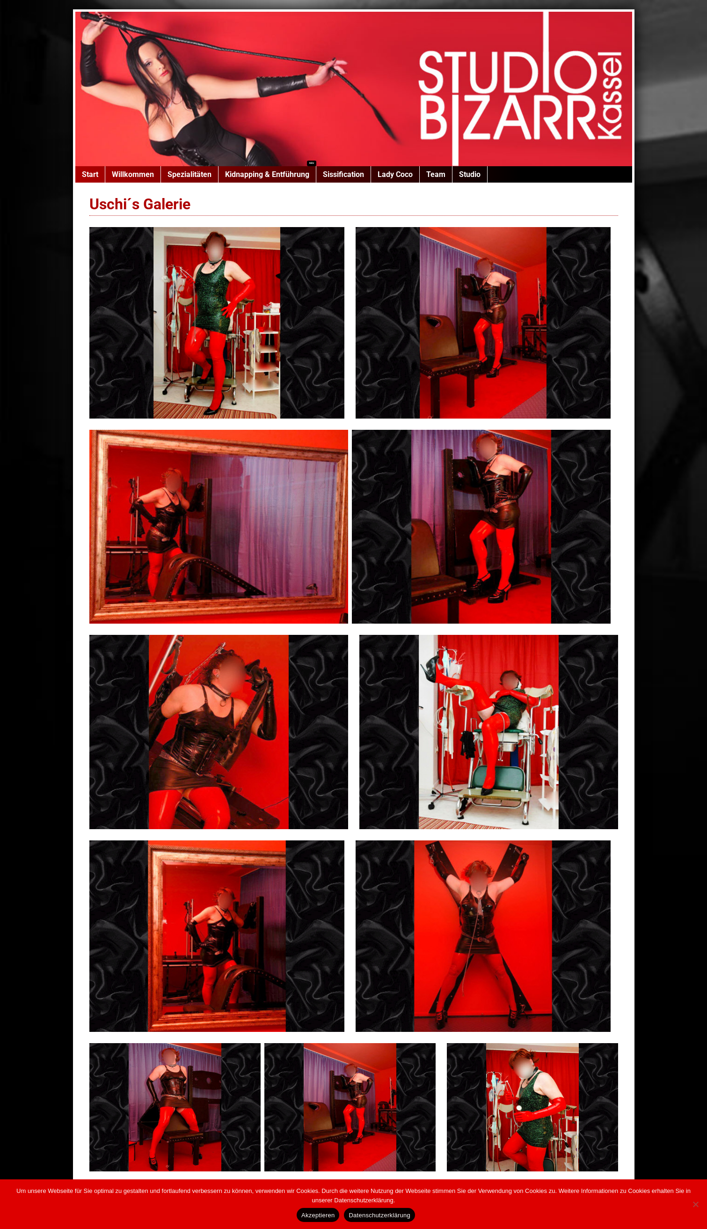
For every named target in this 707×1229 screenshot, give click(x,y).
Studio (470, 174)
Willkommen (133, 174)
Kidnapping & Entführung (267, 174)
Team (435, 174)
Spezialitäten (189, 174)
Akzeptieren (318, 1215)
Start (90, 174)
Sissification (343, 174)
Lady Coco (395, 174)
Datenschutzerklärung (379, 1215)
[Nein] (695, 1204)
